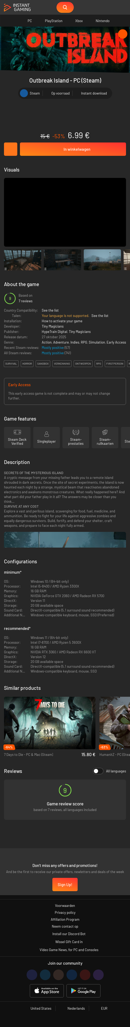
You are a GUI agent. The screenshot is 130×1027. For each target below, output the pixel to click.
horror (27, 363)
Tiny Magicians (53, 326)
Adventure (61, 342)
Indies (74, 342)
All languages (109, 771)
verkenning (62, 363)
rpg (98, 363)
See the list (50, 310)
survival (11, 363)
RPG (84, 342)
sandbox (43, 363)
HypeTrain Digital (54, 331)
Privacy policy (65, 912)
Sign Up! (65, 884)
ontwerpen (83, 363)
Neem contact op (65, 926)
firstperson (114, 363)
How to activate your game (62, 321)
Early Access (116, 342)
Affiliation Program (65, 919)
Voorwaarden (65, 905)
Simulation (97, 342)
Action (47, 342)
